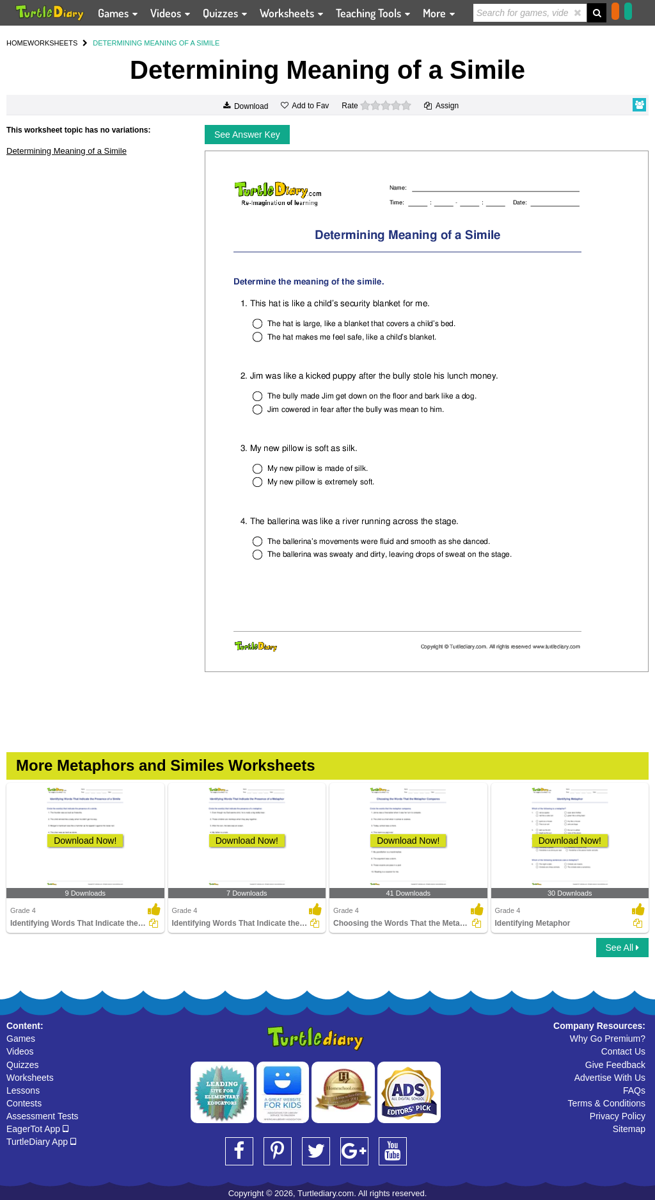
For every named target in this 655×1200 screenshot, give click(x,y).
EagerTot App (37, 1129)
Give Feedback (615, 1065)
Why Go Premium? (607, 1038)
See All (622, 947)
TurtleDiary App (41, 1142)
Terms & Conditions (606, 1103)
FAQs (634, 1090)
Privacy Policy (617, 1116)
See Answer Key (247, 134)
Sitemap (629, 1129)
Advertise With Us (609, 1078)
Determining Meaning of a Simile (66, 151)
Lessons (23, 1090)
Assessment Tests (42, 1116)
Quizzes (22, 1065)
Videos (20, 1051)
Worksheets (30, 1078)
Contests (24, 1103)
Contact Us (623, 1051)
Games (20, 1038)
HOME (17, 43)
